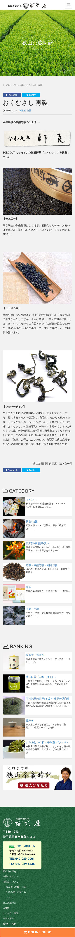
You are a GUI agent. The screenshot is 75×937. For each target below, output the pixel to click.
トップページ (9, 85)
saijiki (21, 85)
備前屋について (10, 881)
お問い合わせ (9, 924)
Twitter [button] (31, 95)
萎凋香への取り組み (16, 887)
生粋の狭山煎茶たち (16, 892)
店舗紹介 (7, 908)
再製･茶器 (25, 110)
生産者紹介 (8, 918)
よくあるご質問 (10, 913)
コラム (9, 897)
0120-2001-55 (25, 846)
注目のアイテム (10, 876)
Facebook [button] (12, 95)
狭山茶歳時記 (9, 902)
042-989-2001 (24, 859)
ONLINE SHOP (37, 932)
